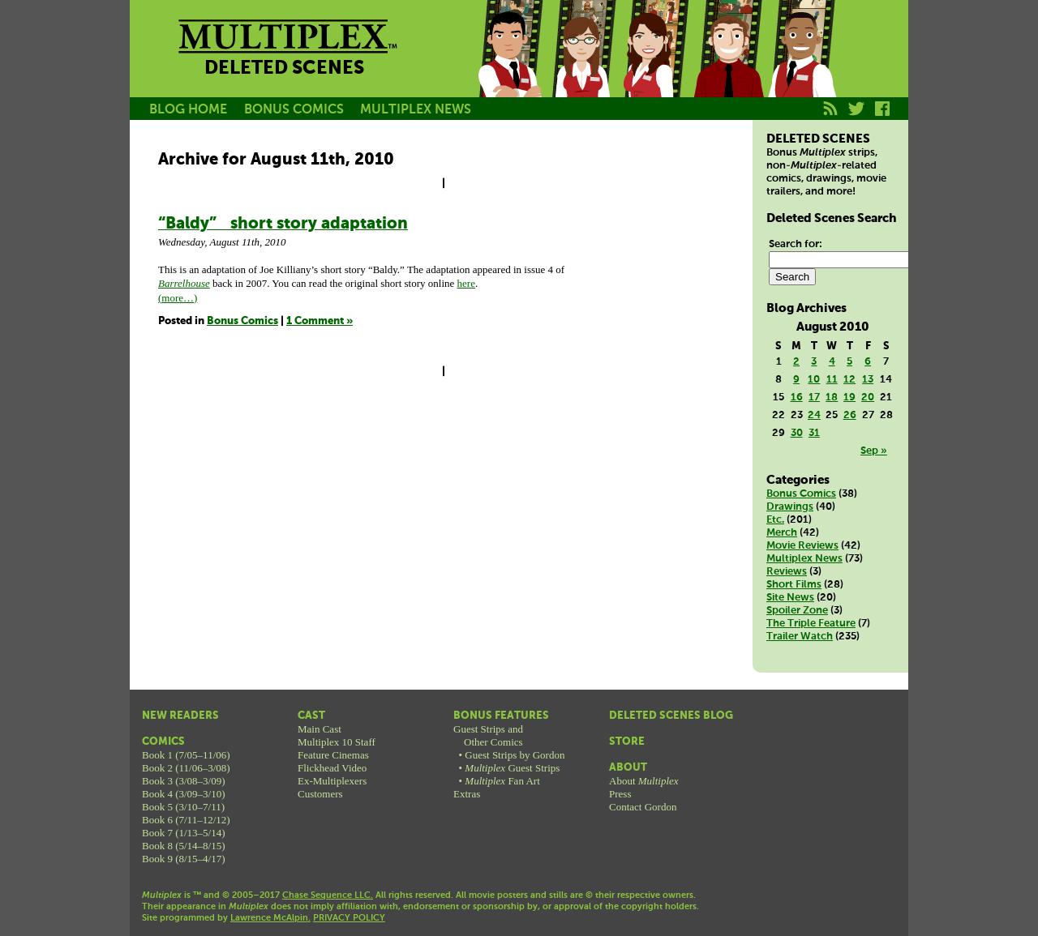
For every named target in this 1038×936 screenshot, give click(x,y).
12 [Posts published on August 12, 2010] (849, 379)
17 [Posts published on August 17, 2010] (814, 397)
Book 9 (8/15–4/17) (183, 859)
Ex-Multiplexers (332, 781)
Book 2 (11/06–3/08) (186, 768)
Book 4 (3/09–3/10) (183, 794)
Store (627, 742)
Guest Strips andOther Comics (488, 735)
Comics (163, 742)
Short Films (793, 584)
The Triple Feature (811, 623)
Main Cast (319, 729)
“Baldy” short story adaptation (283, 224)
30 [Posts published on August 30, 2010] (797, 433)
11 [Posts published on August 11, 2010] (832, 379)
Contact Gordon (642, 807)
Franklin (801, 67)
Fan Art (502, 781)
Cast (311, 716)
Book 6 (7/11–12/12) (186, 820)
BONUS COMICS (294, 110)
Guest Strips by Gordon (514, 755)
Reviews (786, 571)
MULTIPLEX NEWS (415, 110)
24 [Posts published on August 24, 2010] (814, 415)
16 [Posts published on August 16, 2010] (797, 397)
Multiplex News (804, 558)
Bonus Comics (242, 321)
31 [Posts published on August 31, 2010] (814, 433)
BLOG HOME (188, 110)
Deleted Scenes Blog (671, 716)
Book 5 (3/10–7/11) (183, 807)
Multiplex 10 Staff (336, 742)
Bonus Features (501, 716)
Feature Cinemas (333, 755)
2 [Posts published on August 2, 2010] (796, 362)
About (628, 768)
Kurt (728, 67)
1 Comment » (319, 321)
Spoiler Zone (797, 610)
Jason (509, 67)
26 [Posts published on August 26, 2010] (849, 415)
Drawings (789, 507)
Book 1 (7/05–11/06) (186, 755)
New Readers (180, 716)
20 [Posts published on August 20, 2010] (867, 397)
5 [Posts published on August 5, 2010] (849, 362)
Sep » (873, 451)
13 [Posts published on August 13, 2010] (867, 379)
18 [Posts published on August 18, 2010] (832, 397)
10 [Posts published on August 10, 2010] (814, 379)
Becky (582, 67)
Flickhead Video (332, 768)
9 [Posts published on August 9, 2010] (796, 379)
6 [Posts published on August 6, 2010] (867, 362)
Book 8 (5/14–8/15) (183, 846)
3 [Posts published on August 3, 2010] (814, 362)
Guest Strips (512, 768)
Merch (781, 533)
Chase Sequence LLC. (327, 895)
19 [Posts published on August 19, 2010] (849, 397)
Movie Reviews (802, 546)
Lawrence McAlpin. (270, 918)
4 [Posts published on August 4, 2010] (832, 362)
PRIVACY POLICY (349, 918)
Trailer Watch (799, 636)
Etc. (775, 520)
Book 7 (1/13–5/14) (183, 833)
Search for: (795, 244)
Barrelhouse (184, 283)
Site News (790, 597)
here (466, 283)
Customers (320, 794)
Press (620, 794)
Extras (466, 794)
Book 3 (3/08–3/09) (183, 781)
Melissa (655, 67)
